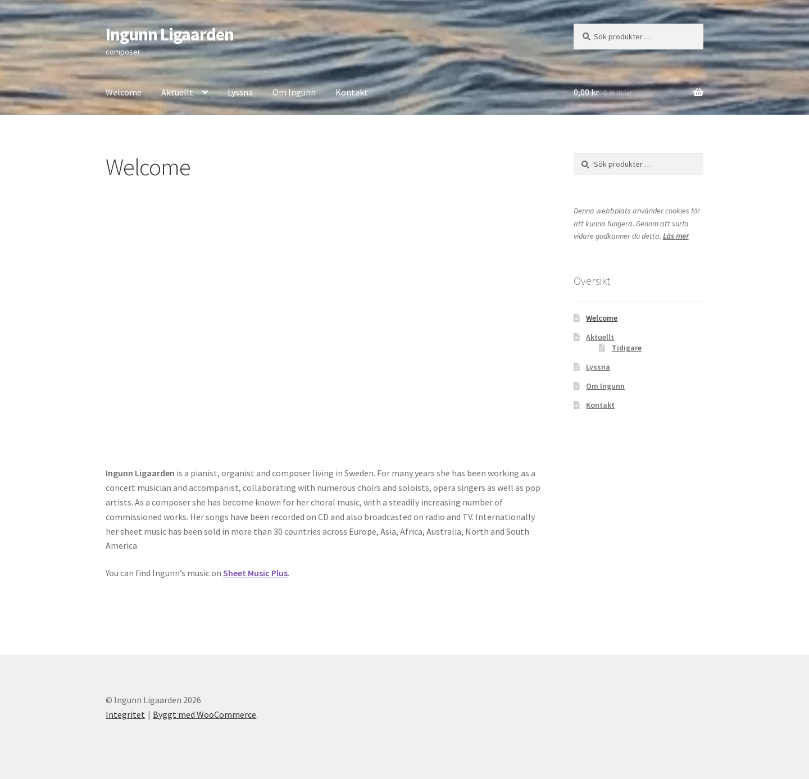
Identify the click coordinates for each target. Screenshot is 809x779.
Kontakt (351, 92)
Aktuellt (177, 92)
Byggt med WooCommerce (204, 714)
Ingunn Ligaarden (170, 34)
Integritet (125, 714)
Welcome (124, 92)
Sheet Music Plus (255, 572)
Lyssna (240, 92)
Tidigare (627, 348)
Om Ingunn (294, 92)
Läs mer (676, 236)
